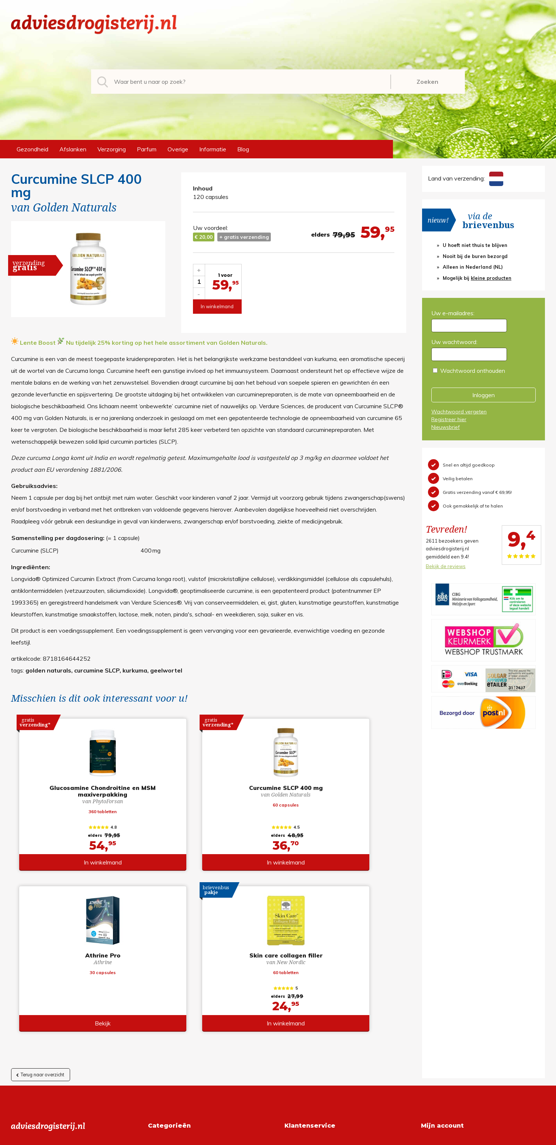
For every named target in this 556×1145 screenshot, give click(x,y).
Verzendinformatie (308, 1013)
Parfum (146, 149)
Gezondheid (32, 149)
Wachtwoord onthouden (472, 370)
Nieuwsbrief (445, 427)
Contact (295, 1024)
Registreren (436, 989)
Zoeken (427, 81)
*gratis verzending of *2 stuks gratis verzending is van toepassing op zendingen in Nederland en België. (278, 1137)
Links (291, 1036)
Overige (178, 149)
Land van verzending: (465, 178)
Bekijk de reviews (446, 566)
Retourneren (300, 1001)
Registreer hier (448, 419)
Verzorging (111, 149)
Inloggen (483, 395)
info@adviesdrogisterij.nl (43, 989)
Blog (243, 149)
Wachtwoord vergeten (459, 411)
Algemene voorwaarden (316, 989)
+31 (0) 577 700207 (39, 1001)
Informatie (212, 149)
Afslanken (72, 149)
